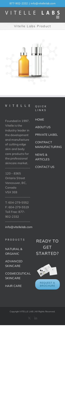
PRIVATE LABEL (46, 134)
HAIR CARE (13, 286)
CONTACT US (45, 167)
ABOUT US (43, 127)
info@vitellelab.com (43, 3)
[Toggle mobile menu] (58, 17)
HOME (39, 119)
